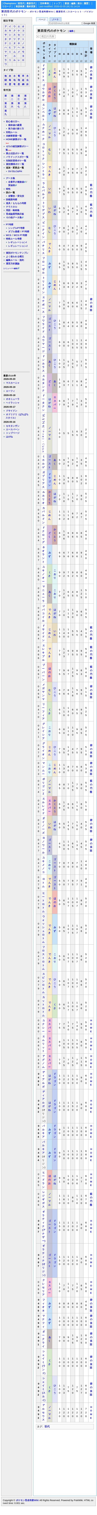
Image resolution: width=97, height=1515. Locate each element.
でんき (49, 171)
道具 (8, 203)
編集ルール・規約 (15, 260)
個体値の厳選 (15, 125)
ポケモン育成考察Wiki (27, 1500)
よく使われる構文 (15, 256)
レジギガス (43, 1199)
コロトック (43, 151)
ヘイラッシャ (12, 402)
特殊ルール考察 (14, 238)
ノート (55, 19)
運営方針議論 (12, 263)
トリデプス (43, 210)
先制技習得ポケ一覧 (16, 160)
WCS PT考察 (20, 235)
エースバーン (12, 429)
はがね (9, 436)
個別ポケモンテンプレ (17, 253)
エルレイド (43, 806)
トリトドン (43, 285)
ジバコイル (43, 613)
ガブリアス (43, 479)
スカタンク (43, 383)
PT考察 (9, 224)
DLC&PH (17, 171)
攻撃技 (11, 196)
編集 (73, 3)
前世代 (21, 3)
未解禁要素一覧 (14, 135)
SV (9, 171)
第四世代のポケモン (14, 11)
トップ (56, 3)
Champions (9, 3)
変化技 (20, 196)
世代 (47, 1426)
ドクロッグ (43, 534)
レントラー (43, 170)
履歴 (86, 3)
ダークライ (43, 1339)
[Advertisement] (16, 322)
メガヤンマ (43, 691)
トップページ (12, 433)
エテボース (43, 304)
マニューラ (43, 593)
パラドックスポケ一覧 (17, 157)
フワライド (43, 324)
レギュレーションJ (17, 246)
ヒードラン (43, 1179)
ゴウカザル (43, 92)
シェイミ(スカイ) (43, 1389)
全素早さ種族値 (16, 182)
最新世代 (30, 3)
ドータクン (43, 402)
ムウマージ (43, 343)
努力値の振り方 (16, 128)
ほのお (49, 92)
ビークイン (43, 229)
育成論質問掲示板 (15, 214)
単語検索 (20, 6)
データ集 (10, 178)
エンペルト (43, 112)
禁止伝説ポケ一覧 (15, 153)
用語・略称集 (12, 210)
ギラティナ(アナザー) (43, 1226)
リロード (6, 6)
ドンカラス (43, 363)
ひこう (54, 132)
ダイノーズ (43, 825)
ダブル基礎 (13, 231)
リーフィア (43, 711)
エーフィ (10, 391)
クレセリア (43, 1287)
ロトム (43, 883)
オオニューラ (12, 399)
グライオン (43, 750)
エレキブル (43, 652)
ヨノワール (43, 845)
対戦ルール (11, 132)
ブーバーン (43, 672)
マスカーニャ (12, 383)
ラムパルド (43, 190)
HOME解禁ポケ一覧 (16, 139)
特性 (8, 189)
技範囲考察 (11, 199)
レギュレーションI (17, 242)
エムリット (43, 1043)
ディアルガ (43, 1079)
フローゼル (43, 265)
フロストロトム (43, 958)
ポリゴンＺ (43, 786)
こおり (54, 574)
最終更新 (30, 6)
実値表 (11, 185)
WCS (8, 235)
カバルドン (43, 515)
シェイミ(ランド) (43, 1362)
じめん (54, 73)
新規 (67, 3)
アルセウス (43, 1412)
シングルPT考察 (16, 228)
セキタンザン (12, 426)
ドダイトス (43, 72)
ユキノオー (43, 574)
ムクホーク (43, 131)
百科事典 (44, 3)
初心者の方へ (12, 121)
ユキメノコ (43, 864)
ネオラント (43, 554)
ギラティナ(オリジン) (43, 1260)
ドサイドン (11, 410)
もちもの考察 (19, 203)
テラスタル (11, 206)
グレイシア (43, 731)
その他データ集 (14, 217)
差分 (79, 3)
